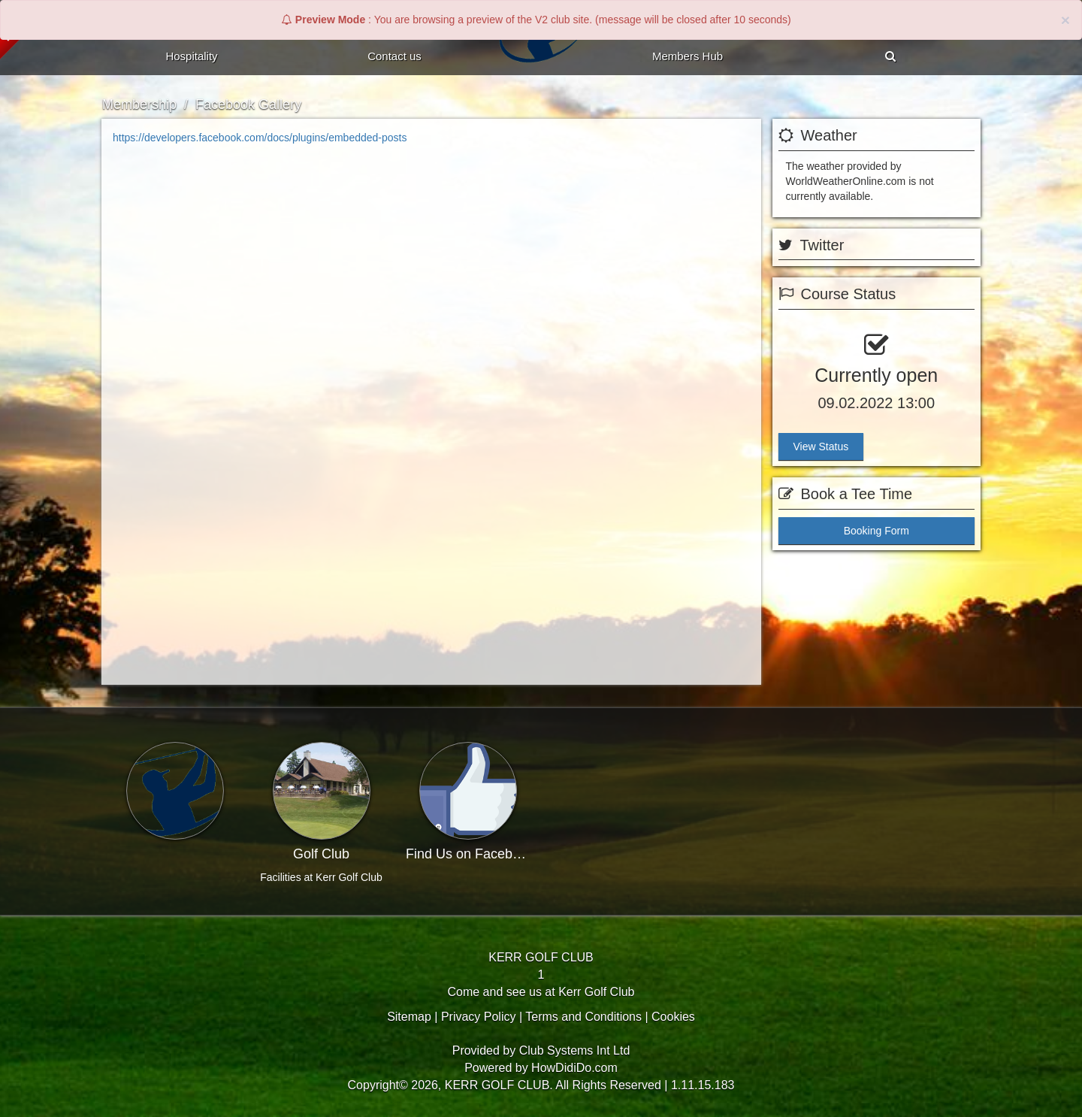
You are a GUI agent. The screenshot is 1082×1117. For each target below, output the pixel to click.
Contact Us (394, 56)
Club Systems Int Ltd (574, 1050)
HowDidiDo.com (574, 1067)
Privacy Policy (478, 1016)
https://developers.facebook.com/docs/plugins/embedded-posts (260, 138)
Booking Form (876, 531)
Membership (139, 104)
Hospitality (191, 56)
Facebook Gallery (248, 104)
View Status (821, 446)
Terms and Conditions (583, 1016)
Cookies (673, 1016)
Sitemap (409, 1016)
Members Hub (687, 56)
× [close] (1065, 20)
